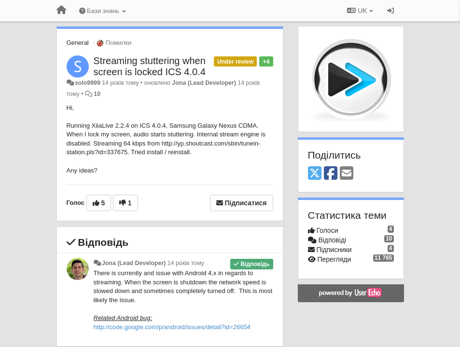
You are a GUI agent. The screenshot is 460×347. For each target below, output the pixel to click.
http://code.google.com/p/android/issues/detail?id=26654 (172, 327)
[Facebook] (330, 173)
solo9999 (87, 83)
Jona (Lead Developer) (204, 83)
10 (97, 94)
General (78, 42)
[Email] (346, 173)
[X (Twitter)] (314, 173)
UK (360, 10)
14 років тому (185, 263)
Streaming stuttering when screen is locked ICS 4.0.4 (150, 66)
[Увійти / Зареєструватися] (390, 10)
